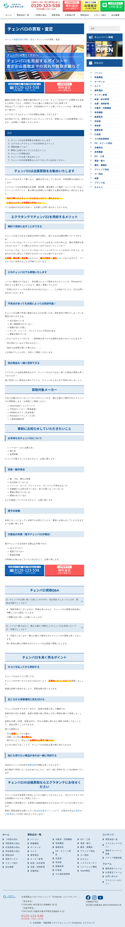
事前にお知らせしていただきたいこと (28, 150)
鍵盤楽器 (32, 765)
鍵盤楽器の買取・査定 (24, 39)
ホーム (8, 39)
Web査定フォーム (46, 811)
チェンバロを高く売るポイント (25, 157)
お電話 (77, 811)
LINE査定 (9, 814)
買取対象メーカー (19, 147)
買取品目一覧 (34, 834)
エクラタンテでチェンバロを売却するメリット (33, 144)
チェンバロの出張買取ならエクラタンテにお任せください (38, 160)
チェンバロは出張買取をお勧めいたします (30, 140)
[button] (88, 897)
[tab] (44, 601)
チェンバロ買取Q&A (20, 154)
